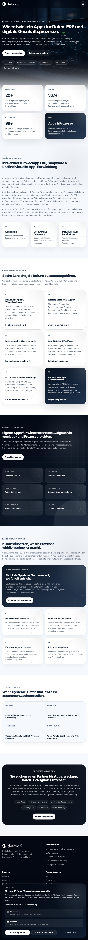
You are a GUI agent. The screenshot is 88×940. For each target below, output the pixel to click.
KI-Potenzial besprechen (19, 602)
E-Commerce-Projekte (55, 857)
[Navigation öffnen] (83, 3)
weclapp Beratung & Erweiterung (60, 849)
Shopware (50, 880)
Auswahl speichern (44, 932)
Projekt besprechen (13, 53)
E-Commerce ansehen (15, 402)
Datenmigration (52, 853)
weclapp (49, 876)
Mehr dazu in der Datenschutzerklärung (21, 905)
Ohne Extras (70, 932)
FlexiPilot (6, 876)
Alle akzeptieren (17, 932)
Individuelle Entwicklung (56, 861)
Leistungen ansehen (38, 53)
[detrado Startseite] (10, 4)
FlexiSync (6, 880)
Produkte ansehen (13, 459)
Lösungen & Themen (55, 864)
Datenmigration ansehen (16, 363)
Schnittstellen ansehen (58, 363)
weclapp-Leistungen (57, 327)
